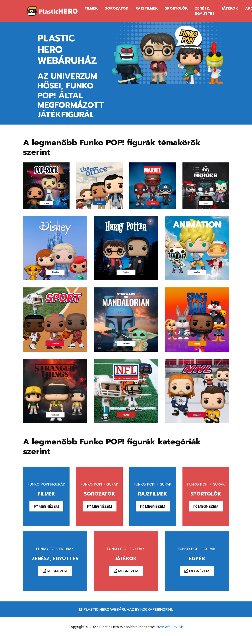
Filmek (91, 8)
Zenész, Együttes (205, 11)
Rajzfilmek (147, 8)
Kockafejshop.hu (156, 609)
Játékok (230, 8)
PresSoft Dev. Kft (170, 626)
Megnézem (46, 506)
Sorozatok (116, 8)
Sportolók (176, 8)
